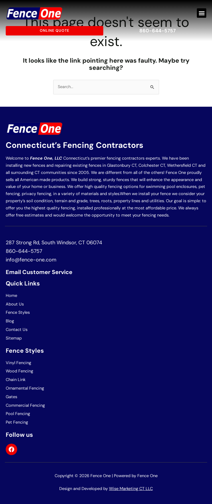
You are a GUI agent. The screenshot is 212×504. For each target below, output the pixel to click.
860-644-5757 (157, 30)
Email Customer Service (39, 272)
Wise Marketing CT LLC (131, 488)
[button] (201, 13)
